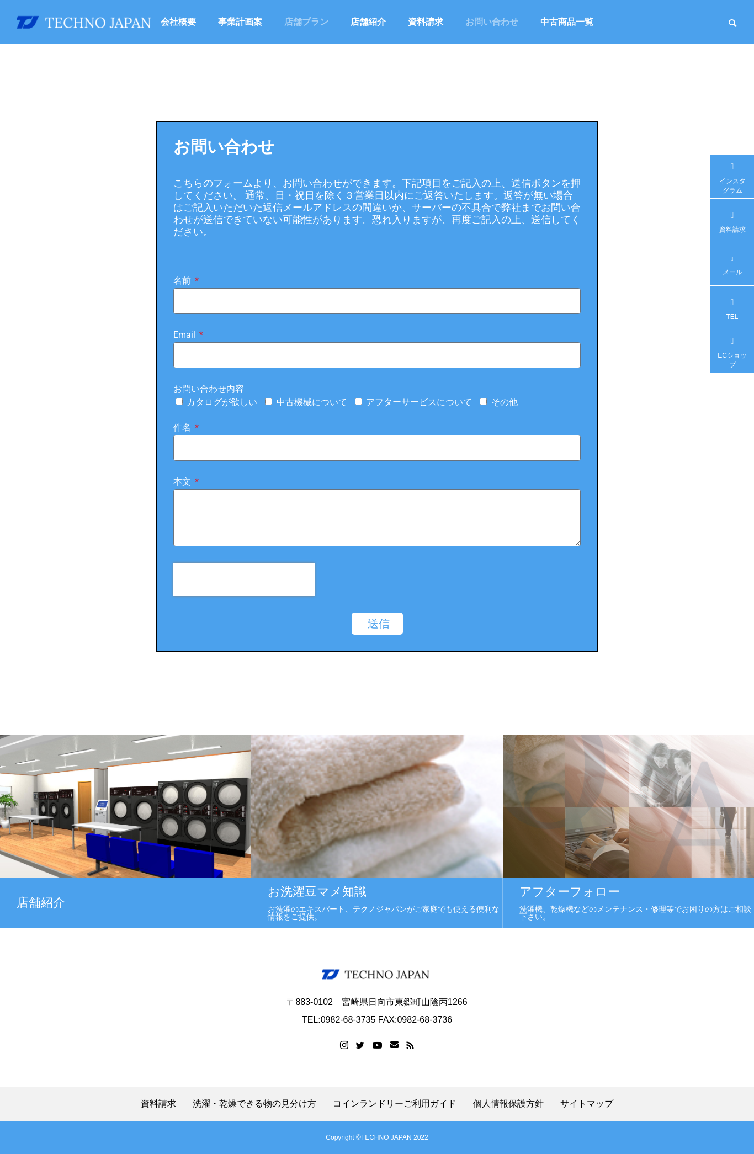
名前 (183, 281)
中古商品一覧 (566, 21)
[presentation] (244, 579)
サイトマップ (586, 1103)
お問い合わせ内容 (208, 389)
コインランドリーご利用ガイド (394, 1103)
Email (185, 335)
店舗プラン (306, 21)
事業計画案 (240, 21)
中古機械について (312, 402)
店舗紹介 (368, 21)
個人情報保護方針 (508, 1103)
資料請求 (425, 21)
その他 (504, 402)
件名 (183, 428)
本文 (183, 482)
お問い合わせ (491, 21)
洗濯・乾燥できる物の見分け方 (254, 1103)
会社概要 (178, 21)
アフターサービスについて (419, 402)
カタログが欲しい (222, 402)
